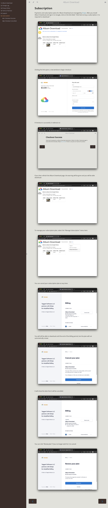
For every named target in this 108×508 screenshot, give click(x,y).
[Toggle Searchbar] (37, 2)
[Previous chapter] (33, 501)
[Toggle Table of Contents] (29, 2)
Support (4, 13)
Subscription (5, 16)
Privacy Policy (5, 8)
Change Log (5, 5)
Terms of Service (6, 10)
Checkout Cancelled (10, 21)
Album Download (6, 3)
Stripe (84, 13)
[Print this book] (105, 2)
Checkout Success (9, 18)
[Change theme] (33, 2)
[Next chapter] (102, 501)
